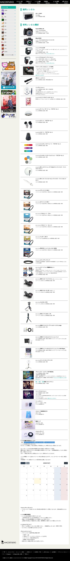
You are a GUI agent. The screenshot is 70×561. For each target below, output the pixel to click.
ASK (4, 45)
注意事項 (48, 2)
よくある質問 (57, 2)
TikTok (26, 554)
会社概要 (54, 552)
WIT (4, 26)
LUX (4, 39)
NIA (4, 13)
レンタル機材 (38, 2)
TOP (4, 552)
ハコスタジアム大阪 (7, 55)
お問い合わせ (66, 2)
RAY (4, 42)
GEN (4, 20)
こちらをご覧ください (50, 53)
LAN (4, 48)
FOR (4, 36)
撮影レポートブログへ (40, 75)
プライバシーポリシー (63, 552)
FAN (4, 29)
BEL (4, 17)
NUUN (4, 52)
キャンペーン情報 (20, 552)
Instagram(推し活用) (17, 554)
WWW (4, 10)
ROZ (4, 33)
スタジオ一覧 (20, 2)
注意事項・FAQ (37, 552)
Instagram (8, 554)
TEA (4, 23)
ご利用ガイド (29, 2)
